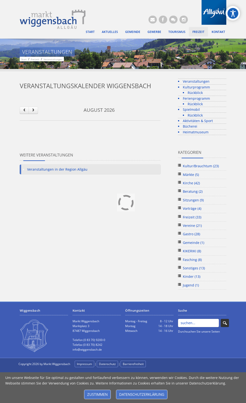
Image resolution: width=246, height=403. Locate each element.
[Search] (198, 323)
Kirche (191, 183)
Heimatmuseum (196, 132)
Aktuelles (110, 32)
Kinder (191, 276)
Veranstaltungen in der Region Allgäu (57, 169)
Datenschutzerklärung (141, 394)
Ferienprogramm (196, 98)
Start (90, 32)
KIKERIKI (192, 251)
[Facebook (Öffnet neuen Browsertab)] (163, 20)
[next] (33, 110)
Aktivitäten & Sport (198, 120)
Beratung (193, 191)
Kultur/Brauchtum (201, 166)
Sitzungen (193, 200)
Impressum (84, 364)
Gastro (191, 234)
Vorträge (192, 208)
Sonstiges (194, 268)
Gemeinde (132, 32)
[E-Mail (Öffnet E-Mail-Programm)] (152, 20)
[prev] (24, 110)
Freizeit (198, 32)
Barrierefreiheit (133, 364)
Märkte (191, 174)
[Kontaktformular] (173, 20)
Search (225, 323)
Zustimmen (97, 394)
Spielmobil (191, 109)
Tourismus (176, 32)
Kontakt (218, 32)
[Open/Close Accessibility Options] (233, 13)
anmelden (157, 364)
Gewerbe (154, 32)
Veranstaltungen (196, 81)
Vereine (192, 225)
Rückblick (195, 92)
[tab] (90, 169)
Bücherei (190, 126)
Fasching (192, 259)
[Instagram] (183, 20)
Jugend (191, 285)
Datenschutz (107, 364)
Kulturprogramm (196, 87)
